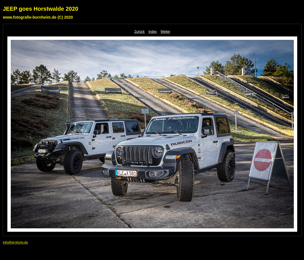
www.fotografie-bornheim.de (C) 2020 (38, 17)
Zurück (139, 32)
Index (152, 32)
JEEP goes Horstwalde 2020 (40, 9)
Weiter (165, 32)
